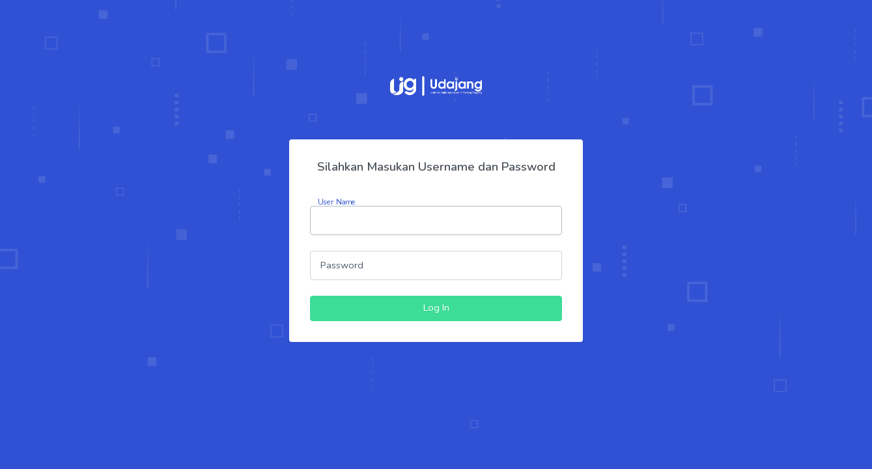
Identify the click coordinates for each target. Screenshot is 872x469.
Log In (436, 307)
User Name (337, 201)
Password (341, 265)
